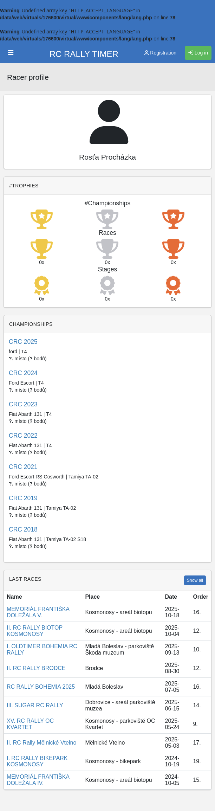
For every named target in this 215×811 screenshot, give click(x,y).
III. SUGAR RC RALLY (35, 705)
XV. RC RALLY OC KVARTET (30, 724)
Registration (160, 53)
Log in (198, 53)
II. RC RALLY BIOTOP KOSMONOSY (35, 631)
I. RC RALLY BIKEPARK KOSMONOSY (37, 761)
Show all (195, 580)
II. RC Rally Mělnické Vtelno (41, 743)
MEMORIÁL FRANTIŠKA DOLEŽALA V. (38, 612)
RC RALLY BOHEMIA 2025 (41, 687)
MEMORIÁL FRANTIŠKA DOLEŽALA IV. (38, 780)
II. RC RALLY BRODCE (36, 668)
